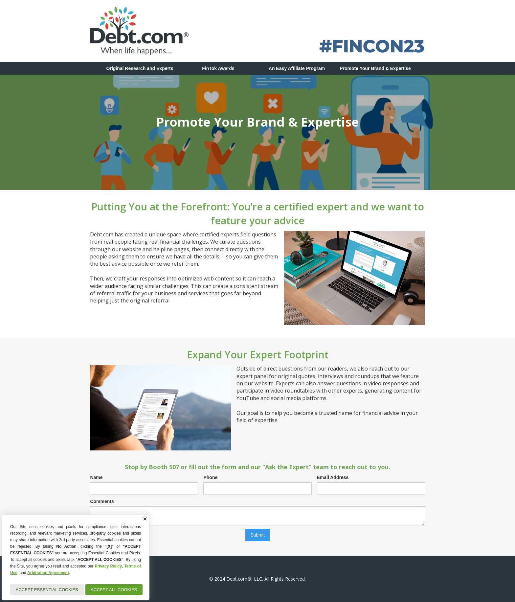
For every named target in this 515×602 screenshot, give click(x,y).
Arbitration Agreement (48, 572)
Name (96, 477)
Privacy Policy (108, 566)
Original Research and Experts (139, 68)
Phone (210, 477)
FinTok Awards (218, 68)
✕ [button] (145, 519)
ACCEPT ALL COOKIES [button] (114, 589)
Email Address (333, 477)
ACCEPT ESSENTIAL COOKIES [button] (47, 589)
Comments (102, 501)
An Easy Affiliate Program (297, 68)
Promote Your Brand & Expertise (375, 68)
